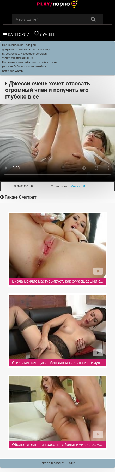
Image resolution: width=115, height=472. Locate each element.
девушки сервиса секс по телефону (26, 49)
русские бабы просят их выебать (24, 66)
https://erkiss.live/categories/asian (24, 53)
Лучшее (44, 34)
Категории (16, 34)
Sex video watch (12, 71)
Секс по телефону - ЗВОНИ (57, 463)
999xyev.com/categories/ (18, 58)
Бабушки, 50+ (78, 186)
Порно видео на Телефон (19, 45)
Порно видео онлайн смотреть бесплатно (30, 62)
